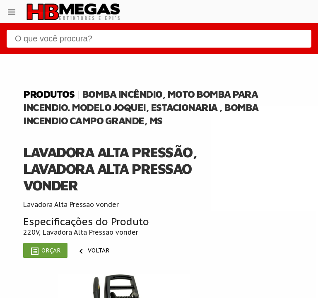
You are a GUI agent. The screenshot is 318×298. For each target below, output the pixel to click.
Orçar (45, 251)
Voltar (93, 251)
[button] (12, 12)
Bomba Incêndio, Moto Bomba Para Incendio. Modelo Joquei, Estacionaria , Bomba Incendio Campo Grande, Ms (140, 107)
